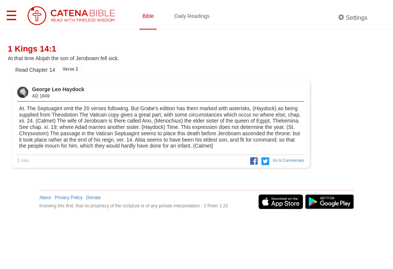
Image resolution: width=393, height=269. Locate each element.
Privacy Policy (69, 197)
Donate (93, 197)
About (45, 197)
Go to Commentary (288, 160)
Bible (148, 16)
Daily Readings (192, 16)
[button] (252, 160)
